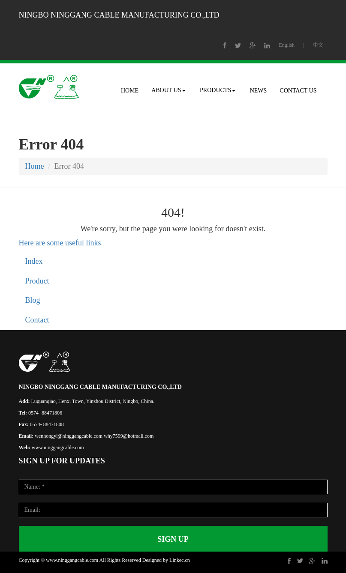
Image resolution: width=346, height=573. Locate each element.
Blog (32, 300)
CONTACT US (298, 90)
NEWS (258, 90)
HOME (129, 90)
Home (34, 166)
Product (37, 281)
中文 (318, 45)
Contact (37, 320)
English (287, 45)
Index (34, 261)
